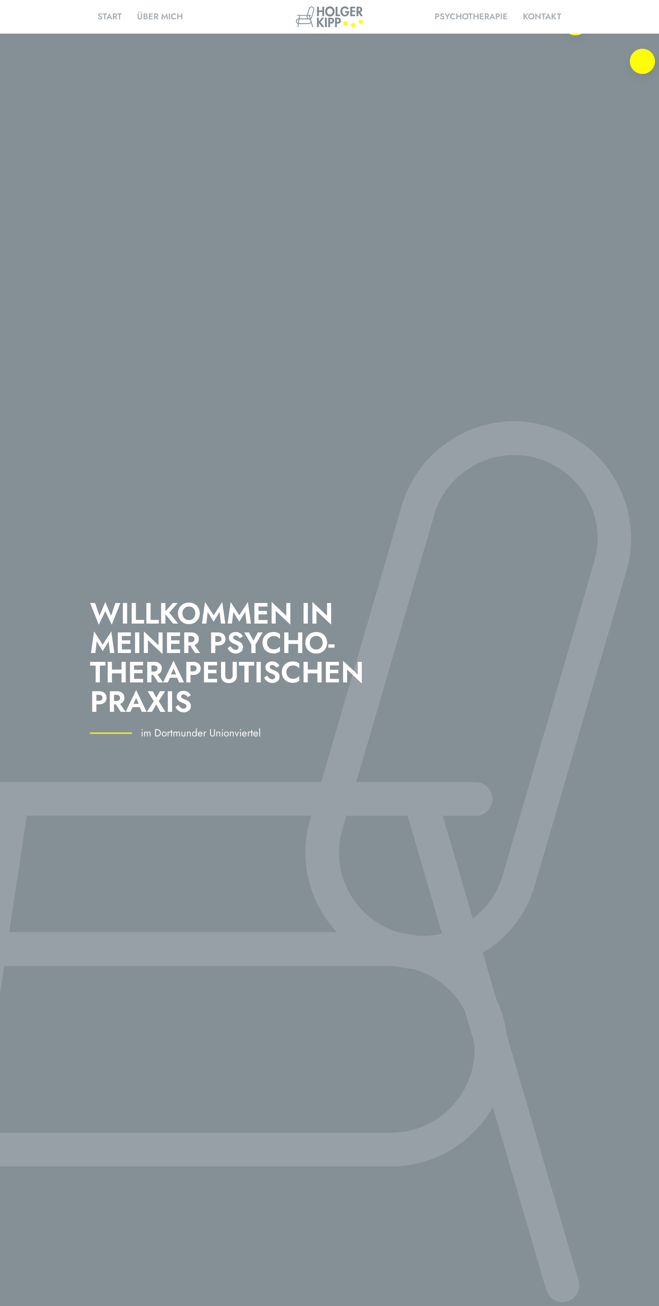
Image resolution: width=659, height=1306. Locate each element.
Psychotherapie (471, 17)
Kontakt (542, 17)
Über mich (160, 17)
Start (110, 17)
